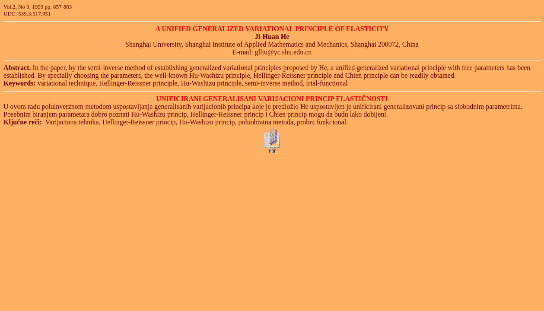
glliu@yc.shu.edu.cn (283, 52)
